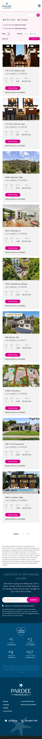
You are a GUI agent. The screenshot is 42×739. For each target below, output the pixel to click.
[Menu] (39, 5)
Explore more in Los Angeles (15, 92)
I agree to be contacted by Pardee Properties (19, 606)
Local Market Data (27, 701)
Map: (3, 33)
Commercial (7, 711)
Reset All (5, 38)
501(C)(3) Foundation (28, 704)
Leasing (6, 704)
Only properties (14, 25)
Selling (5, 708)
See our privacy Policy (15, 615)
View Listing (12, 88)
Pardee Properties (7, 6)
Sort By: (19, 33)
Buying (5, 701)
